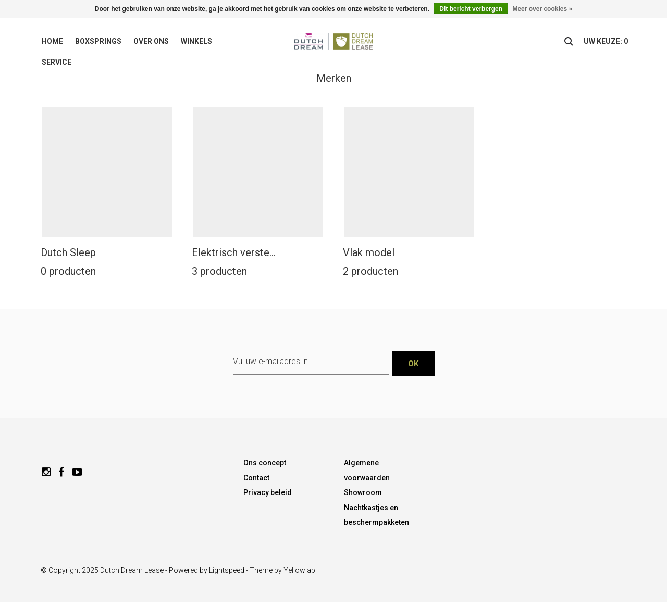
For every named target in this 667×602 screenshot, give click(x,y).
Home (52, 41)
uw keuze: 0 (606, 41)
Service (56, 62)
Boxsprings (98, 41)
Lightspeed (226, 570)
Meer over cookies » (542, 9)
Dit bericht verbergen (470, 9)
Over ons (151, 41)
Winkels (196, 41)
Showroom (363, 492)
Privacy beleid (267, 492)
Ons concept (264, 463)
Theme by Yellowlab (282, 570)
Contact (256, 478)
